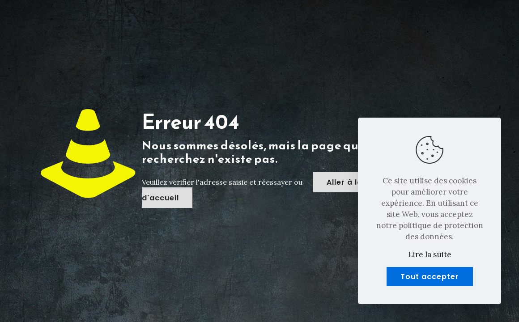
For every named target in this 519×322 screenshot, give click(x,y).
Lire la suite (429, 254)
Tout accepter (429, 276)
